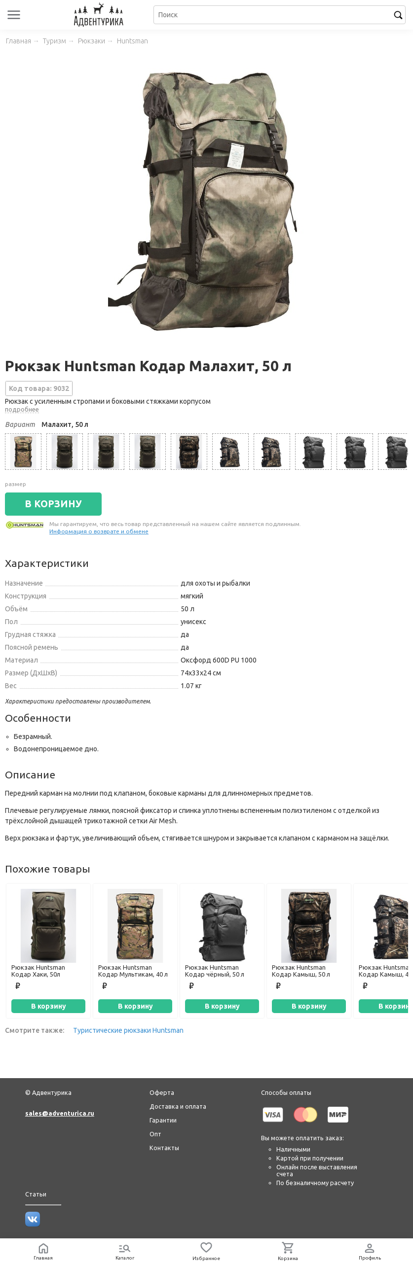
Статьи (35, 1194)
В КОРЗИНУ (53, 503)
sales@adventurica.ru (59, 1113)
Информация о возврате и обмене (99, 531)
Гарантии (163, 1120)
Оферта (162, 1092)
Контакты (164, 1147)
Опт (155, 1133)
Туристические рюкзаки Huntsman (128, 1030)
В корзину (48, 1006)
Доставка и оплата (178, 1106)
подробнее (22, 409)
